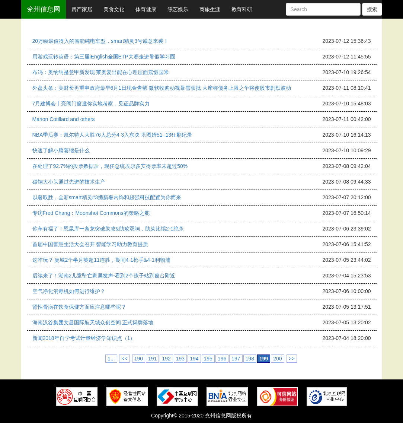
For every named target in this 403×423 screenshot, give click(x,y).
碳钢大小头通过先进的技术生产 (68, 182)
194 (194, 359)
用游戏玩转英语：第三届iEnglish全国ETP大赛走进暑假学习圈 (103, 57)
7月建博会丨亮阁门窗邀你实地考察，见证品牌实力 (91, 103)
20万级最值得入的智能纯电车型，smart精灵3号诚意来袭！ (100, 41)
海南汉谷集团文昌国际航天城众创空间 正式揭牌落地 (93, 322)
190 (138, 359)
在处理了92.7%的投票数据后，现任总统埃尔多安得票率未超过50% (110, 166)
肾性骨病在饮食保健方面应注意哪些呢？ (79, 307)
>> (292, 359)
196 (222, 359)
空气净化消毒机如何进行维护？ (68, 291)
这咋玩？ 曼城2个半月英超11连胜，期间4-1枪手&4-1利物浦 (101, 260)
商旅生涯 (209, 9)
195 (208, 359)
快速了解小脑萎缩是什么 (61, 150)
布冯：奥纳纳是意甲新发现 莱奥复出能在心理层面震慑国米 (100, 72)
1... (111, 359)
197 (235, 359)
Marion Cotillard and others (63, 119)
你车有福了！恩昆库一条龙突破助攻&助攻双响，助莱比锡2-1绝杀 (108, 229)
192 (166, 359)
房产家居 (81, 9)
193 (180, 359)
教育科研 (241, 9)
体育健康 (145, 9)
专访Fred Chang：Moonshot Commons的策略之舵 (91, 213)
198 (250, 359)
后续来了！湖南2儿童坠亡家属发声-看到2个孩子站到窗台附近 (103, 276)
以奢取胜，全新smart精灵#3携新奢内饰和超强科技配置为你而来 (107, 197)
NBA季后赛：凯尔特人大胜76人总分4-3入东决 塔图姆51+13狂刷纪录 (112, 135)
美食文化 (113, 9)
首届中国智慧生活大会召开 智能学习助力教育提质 (90, 244)
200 (277, 359)
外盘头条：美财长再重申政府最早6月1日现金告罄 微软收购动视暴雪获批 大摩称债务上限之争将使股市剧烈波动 (161, 88)
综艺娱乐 (177, 9)
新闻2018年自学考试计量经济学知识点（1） (83, 338)
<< (124, 359)
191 (152, 359)
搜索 (372, 9)
